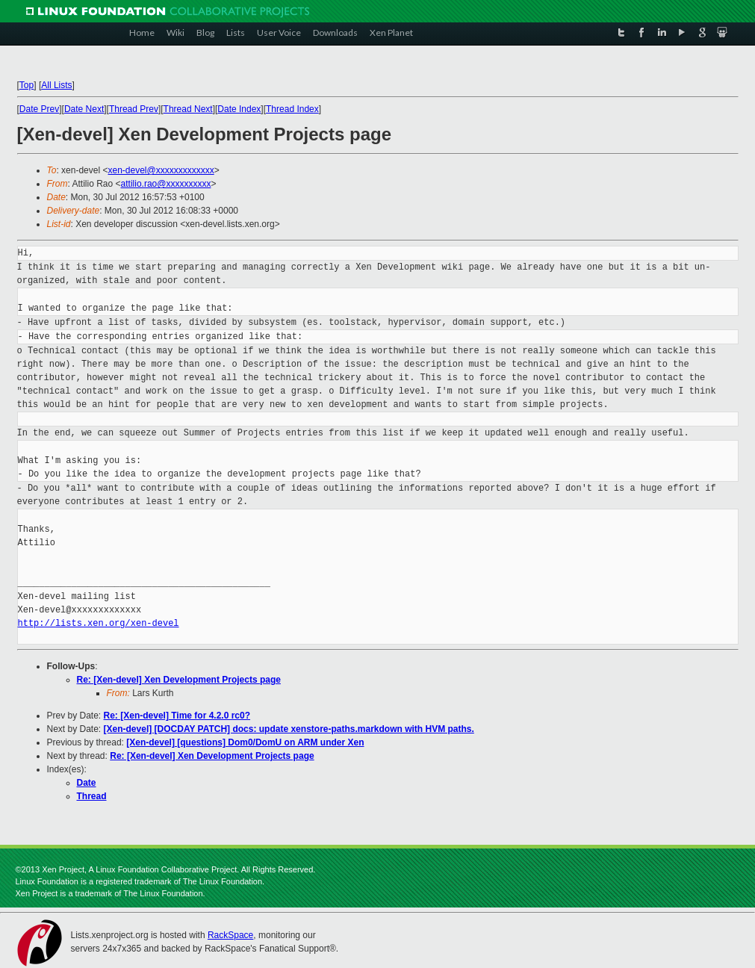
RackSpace (230, 935)
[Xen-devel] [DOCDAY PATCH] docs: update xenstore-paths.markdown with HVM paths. (289, 729)
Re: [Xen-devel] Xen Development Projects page (179, 679)
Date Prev (39, 109)
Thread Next (188, 109)
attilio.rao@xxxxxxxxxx (166, 184)
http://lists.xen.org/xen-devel (98, 623)
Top (26, 85)
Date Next (84, 109)
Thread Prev (133, 109)
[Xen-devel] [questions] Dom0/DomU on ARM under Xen (245, 742)
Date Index (239, 109)
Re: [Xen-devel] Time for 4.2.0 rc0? (177, 715)
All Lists (56, 85)
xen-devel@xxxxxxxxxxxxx (161, 170)
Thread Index (292, 109)
